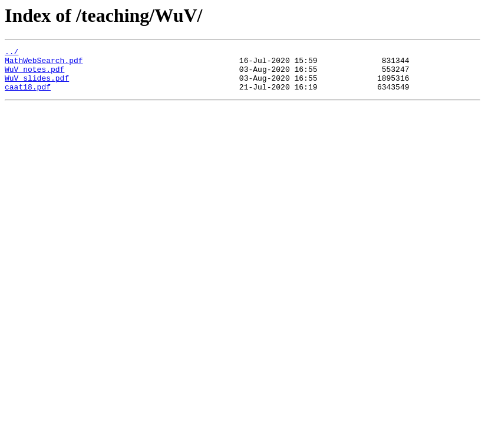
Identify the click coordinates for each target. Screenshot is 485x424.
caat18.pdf (28, 95)
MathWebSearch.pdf (44, 63)
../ (11, 53)
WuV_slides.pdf (37, 85)
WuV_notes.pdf (34, 74)
